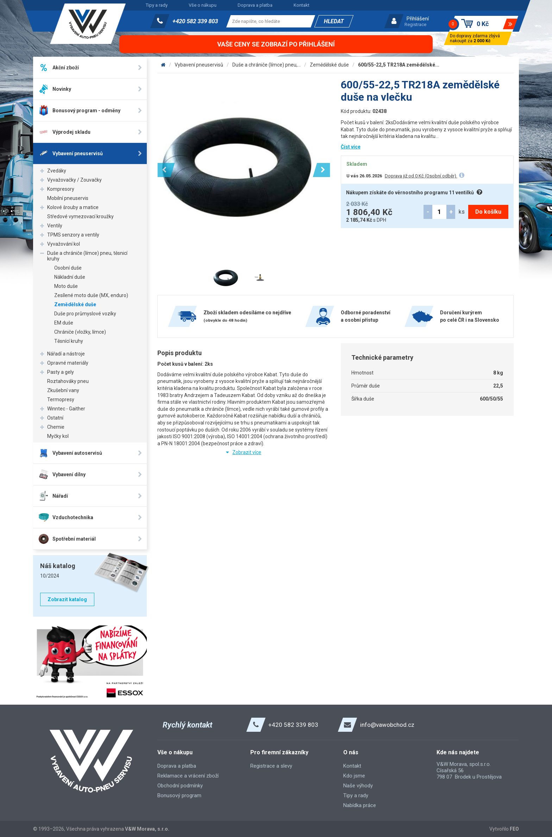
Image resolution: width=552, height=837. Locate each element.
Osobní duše (68, 268)
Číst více (350, 147)
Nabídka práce (359, 805)
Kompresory (60, 189)
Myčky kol (58, 436)
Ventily (54, 225)
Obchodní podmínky (180, 785)
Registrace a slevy (271, 766)
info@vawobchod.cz (387, 724)
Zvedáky (56, 171)
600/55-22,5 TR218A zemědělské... (398, 65)
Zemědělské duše (75, 304)
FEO (514, 829)
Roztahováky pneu (68, 381)
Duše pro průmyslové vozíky (85, 313)
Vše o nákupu (203, 5)
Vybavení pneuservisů (199, 65)
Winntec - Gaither (66, 408)
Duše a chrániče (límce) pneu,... (266, 65)
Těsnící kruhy (68, 341)
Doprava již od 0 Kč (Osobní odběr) (421, 175)
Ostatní (55, 418)
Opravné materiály (67, 363)
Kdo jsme (354, 776)
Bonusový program (179, 795)
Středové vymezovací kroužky (80, 216)
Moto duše (66, 286)
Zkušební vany (63, 390)
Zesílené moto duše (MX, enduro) (91, 295)
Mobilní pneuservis (67, 198)
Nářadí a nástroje (66, 354)
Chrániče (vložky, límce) (80, 332)
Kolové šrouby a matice (73, 207)
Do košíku (488, 211)
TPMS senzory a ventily (73, 235)
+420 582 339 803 (195, 21)
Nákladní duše (69, 277)
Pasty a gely (60, 372)
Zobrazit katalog (67, 599)
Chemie (55, 427)
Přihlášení (418, 18)
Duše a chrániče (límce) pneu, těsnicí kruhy (87, 256)
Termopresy (60, 399)
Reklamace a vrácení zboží (188, 776)
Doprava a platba (255, 5)
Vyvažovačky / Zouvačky (74, 180)
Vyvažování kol (63, 244)
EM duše (63, 323)
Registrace (415, 24)
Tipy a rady (157, 5)
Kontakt (301, 5)
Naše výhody (358, 785)
